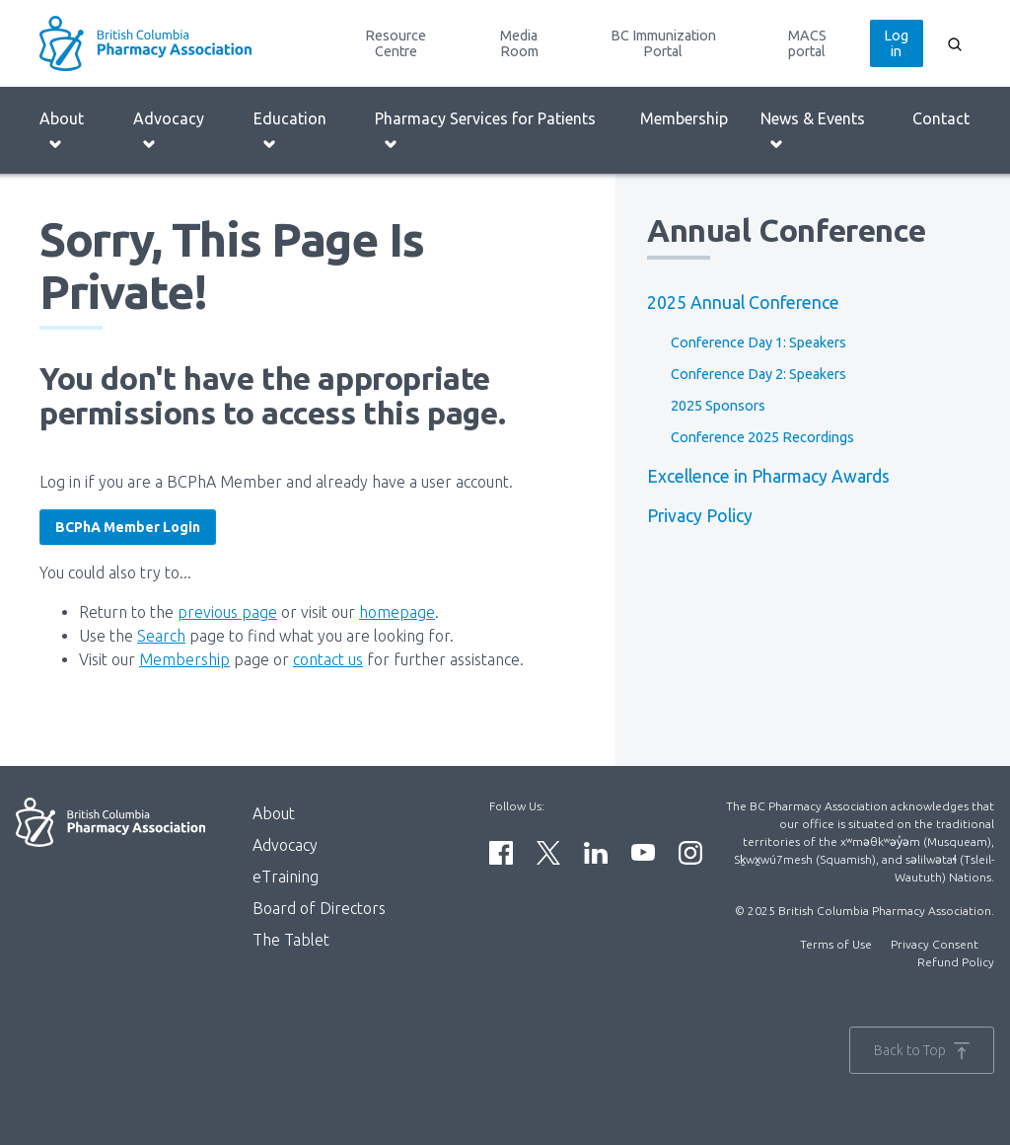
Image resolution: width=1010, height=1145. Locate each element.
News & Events (812, 131)
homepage (397, 612)
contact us (328, 659)
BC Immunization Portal (663, 43)
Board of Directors (319, 908)
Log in (896, 43)
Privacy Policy (700, 515)
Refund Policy (955, 961)
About (61, 131)
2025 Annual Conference (743, 302)
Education (289, 131)
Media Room (519, 43)
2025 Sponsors (718, 406)
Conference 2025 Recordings (762, 437)
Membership (684, 118)
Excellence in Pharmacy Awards (768, 476)
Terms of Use (836, 944)
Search (161, 636)
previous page (227, 612)
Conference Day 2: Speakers (758, 374)
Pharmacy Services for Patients (485, 131)
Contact (941, 118)
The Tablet (290, 940)
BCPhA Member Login (127, 527)
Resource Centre (395, 43)
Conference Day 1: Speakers (758, 342)
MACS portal (807, 43)
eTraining (285, 876)
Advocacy (168, 131)
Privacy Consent (934, 944)
